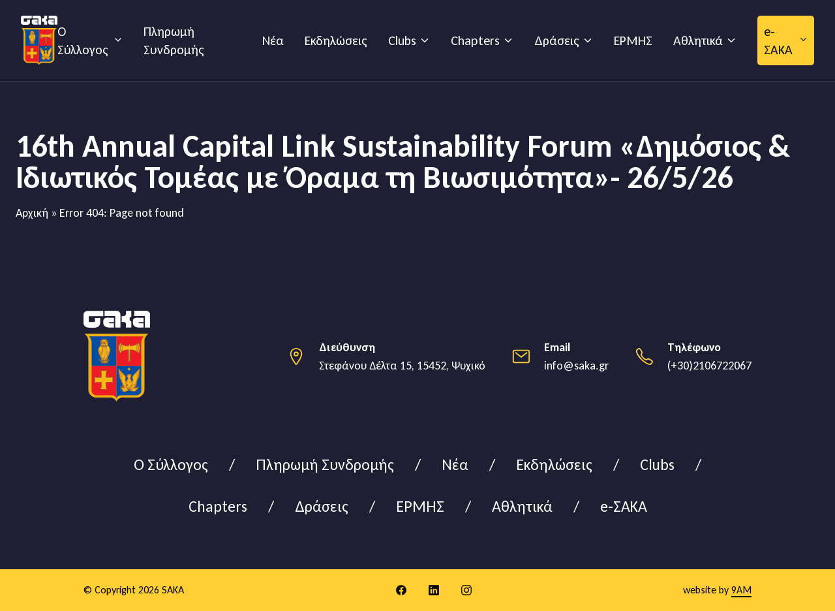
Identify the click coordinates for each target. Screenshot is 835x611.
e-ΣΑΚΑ (778, 40)
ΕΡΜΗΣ (633, 40)
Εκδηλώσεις (336, 40)
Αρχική (32, 213)
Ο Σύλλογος (82, 40)
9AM (741, 590)
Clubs (402, 40)
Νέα (273, 40)
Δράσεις (556, 40)
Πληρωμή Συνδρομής (174, 40)
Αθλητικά (698, 40)
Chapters (475, 40)
